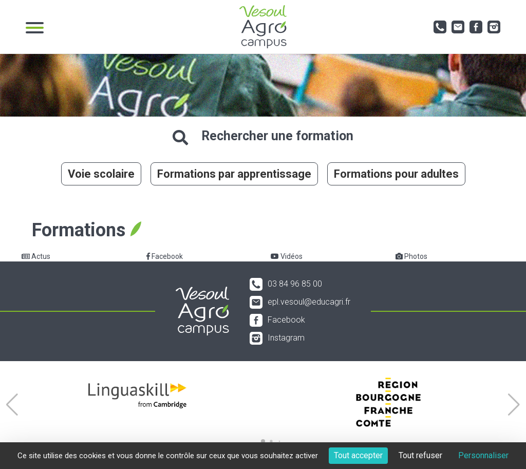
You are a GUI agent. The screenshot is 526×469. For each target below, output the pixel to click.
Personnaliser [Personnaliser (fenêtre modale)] (483, 455)
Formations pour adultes (396, 173)
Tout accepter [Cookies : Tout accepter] (358, 455)
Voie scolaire (101, 173)
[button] (12, 404)
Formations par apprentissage (234, 173)
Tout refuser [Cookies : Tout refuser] (420, 455)
